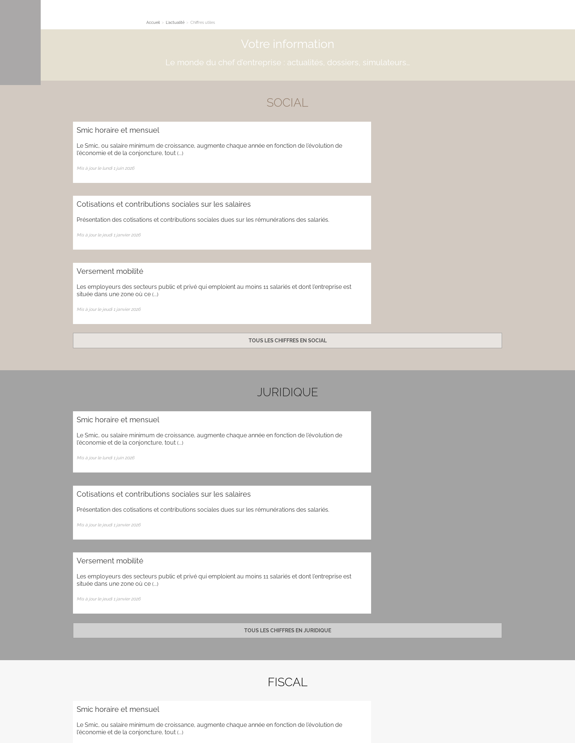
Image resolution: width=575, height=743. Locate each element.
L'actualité (225, 16)
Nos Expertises (187, 16)
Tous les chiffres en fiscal (287, 540)
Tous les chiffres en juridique (287, 377)
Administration (119, 660)
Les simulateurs (264, 16)
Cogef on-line (432, 16)
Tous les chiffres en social (288, 214)
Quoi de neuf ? (365, 16)
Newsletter (288, 609)
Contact (399, 16)
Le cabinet (150, 16)
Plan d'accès (480, 634)
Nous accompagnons (315, 16)
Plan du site (86, 660)
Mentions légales (470, 713)
